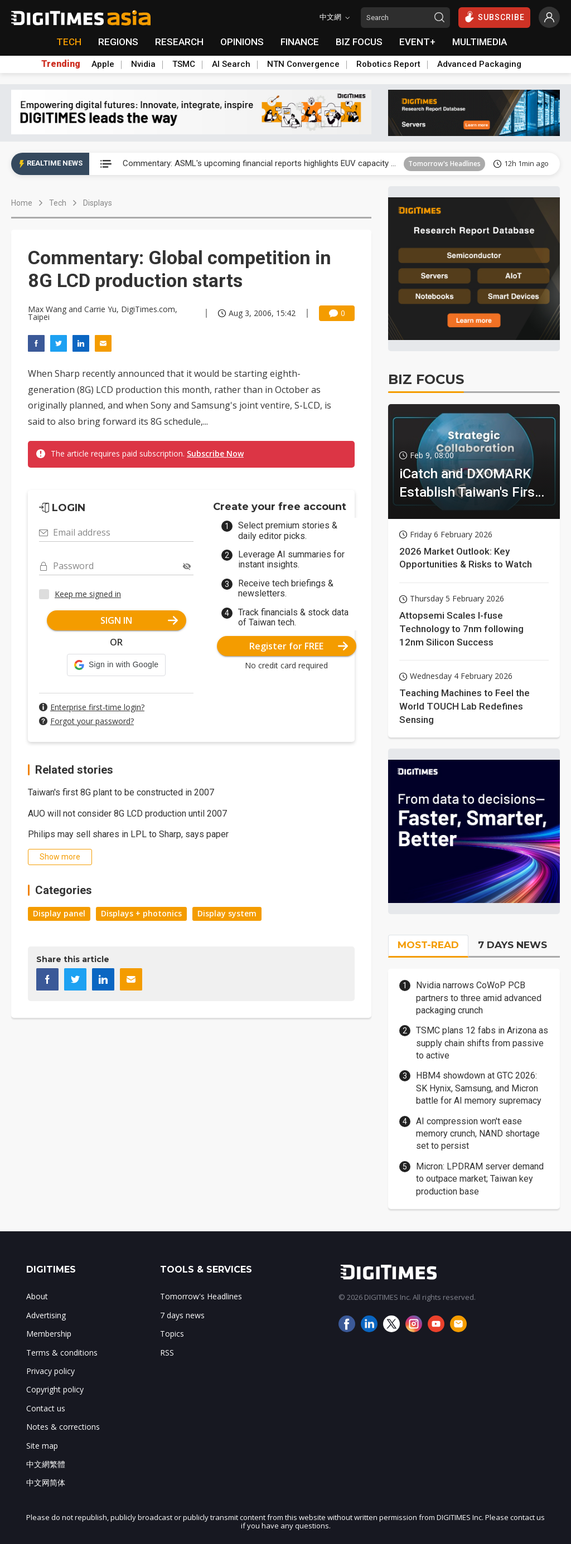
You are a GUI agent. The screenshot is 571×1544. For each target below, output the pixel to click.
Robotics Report (388, 64)
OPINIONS (242, 41)
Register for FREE (298, 646)
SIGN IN (139, 620)
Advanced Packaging (479, 64)
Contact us (45, 1408)
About (37, 1296)
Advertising (46, 1315)
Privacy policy (50, 1371)
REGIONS (118, 41)
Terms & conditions (62, 1352)
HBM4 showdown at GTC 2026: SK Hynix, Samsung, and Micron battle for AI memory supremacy (478, 1088)
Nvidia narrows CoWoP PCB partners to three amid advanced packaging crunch (478, 998)
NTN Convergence (303, 64)
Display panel (59, 913)
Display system (227, 913)
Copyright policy (55, 1389)
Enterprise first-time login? (97, 707)
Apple (102, 64)
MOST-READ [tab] (428, 944)
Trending (60, 64)
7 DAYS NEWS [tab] (512, 944)
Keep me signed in (88, 594)
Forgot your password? (92, 721)
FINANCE (299, 41)
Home (21, 202)
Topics (172, 1333)
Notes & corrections (63, 1426)
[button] (116, 665)
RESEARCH (179, 41)
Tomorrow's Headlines (444, 163)
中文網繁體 (45, 1464)
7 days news (182, 1315)
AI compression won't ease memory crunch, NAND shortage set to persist (478, 1134)
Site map (42, 1445)
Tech (57, 202)
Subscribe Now (215, 453)
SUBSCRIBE (494, 16)
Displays (97, 202)
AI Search (231, 64)
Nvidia (143, 64)
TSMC (183, 64)
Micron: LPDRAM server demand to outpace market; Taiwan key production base (480, 1179)
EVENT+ (417, 41)
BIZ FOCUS (359, 41)
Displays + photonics (141, 913)
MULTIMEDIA (479, 41)
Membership (48, 1333)
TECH (68, 41)
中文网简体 (45, 1482)
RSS (167, 1352)
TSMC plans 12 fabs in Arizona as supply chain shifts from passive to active (482, 1043)
